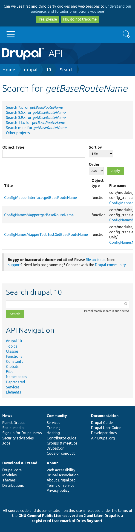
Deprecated (15, 382)
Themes (9, 480)
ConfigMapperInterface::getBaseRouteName (40, 197)
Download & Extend (19, 463)
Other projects (18, 133)
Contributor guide (61, 438)
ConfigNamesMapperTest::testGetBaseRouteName (46, 234)
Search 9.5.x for (36, 112)
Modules (9, 475)
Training (53, 428)
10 (48, 69)
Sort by (95, 147)
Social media (13, 428)
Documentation (104, 416)
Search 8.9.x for (36, 117)
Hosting (53, 433)
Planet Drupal (13, 423)
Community (57, 416)
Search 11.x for (35, 122)
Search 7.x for (34, 107)
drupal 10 (14, 341)
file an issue (95, 260)
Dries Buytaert (89, 521)
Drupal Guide (102, 423)
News (7, 416)
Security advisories (18, 438)
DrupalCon (55, 448)
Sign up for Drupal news (22, 433)
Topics (11, 346)
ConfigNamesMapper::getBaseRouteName (39, 215)
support (14, 265)
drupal (30, 69)
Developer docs (104, 433)
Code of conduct (61, 453)
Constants (14, 361)
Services (13, 387)
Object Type (13, 147)
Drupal (110, 516)
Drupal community (110, 265)
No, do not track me (80, 19)
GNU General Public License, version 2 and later (60, 516)
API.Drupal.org (103, 438)
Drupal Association (63, 475)
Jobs (6, 443)
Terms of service (60, 485)
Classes (12, 351)
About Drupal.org (61, 480)
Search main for (36, 128)
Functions (14, 356)
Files (9, 372)
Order (94, 164)
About (52, 463)
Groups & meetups (62, 443)
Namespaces (16, 377)
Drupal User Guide (106, 428)
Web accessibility (61, 470)
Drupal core (12, 470)
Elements (13, 392)
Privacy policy (58, 490)
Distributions (13, 485)
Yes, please (48, 19)
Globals (12, 366)
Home (8, 69)
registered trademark (51, 521)
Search (67, 69)
